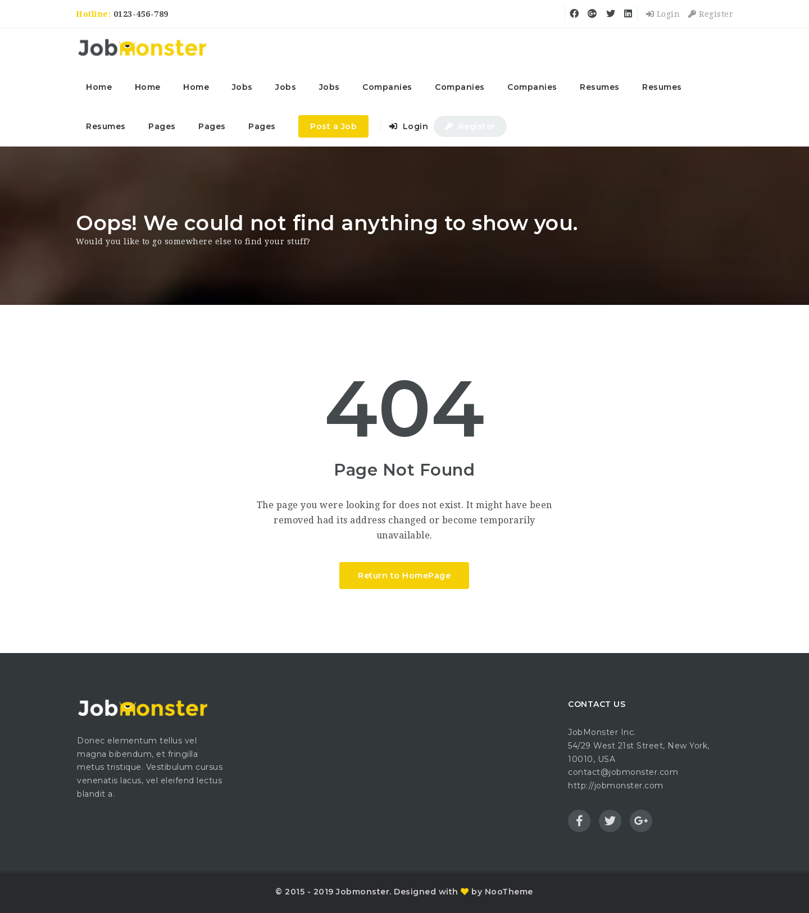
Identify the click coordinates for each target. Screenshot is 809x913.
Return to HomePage (404, 575)
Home (99, 87)
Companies (387, 87)
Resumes (600, 87)
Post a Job (333, 126)
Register (710, 14)
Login (663, 14)
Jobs (242, 87)
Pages (162, 126)
